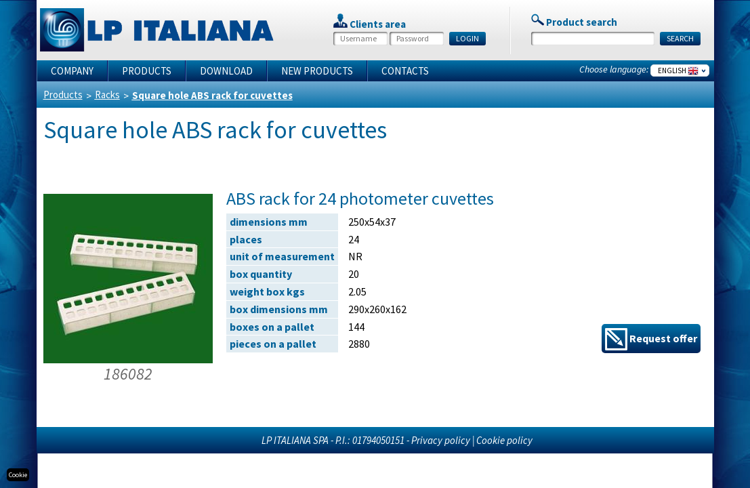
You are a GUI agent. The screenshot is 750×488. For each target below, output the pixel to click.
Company (72, 70)
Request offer (651, 339)
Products (146, 70)
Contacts (405, 70)
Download (226, 70)
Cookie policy (504, 440)
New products (317, 70)
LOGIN (467, 38)
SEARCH (680, 38)
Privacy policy (440, 440)
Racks (107, 94)
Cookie (18, 474)
